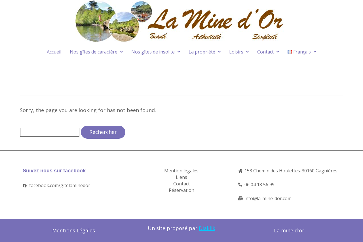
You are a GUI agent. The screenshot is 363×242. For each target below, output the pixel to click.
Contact (268, 52)
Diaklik (207, 228)
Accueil (54, 52)
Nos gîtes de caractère (96, 52)
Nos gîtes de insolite (155, 52)
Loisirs (239, 52)
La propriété (205, 52)
